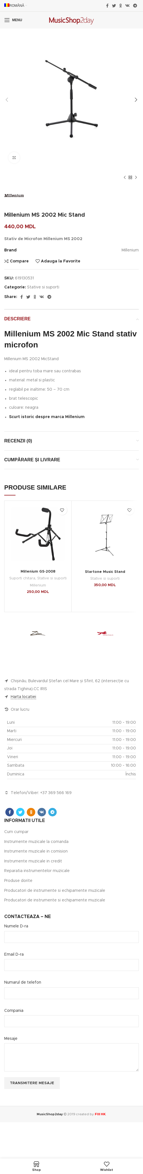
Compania (13, 1011)
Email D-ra (14, 954)
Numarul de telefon (22, 982)
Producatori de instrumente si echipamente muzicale (54, 891)
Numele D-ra (16, 926)
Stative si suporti (43, 287)
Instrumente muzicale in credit (33, 861)
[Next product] (136, 178)
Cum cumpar (16, 832)
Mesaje (10, 1039)
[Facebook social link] (107, 5)
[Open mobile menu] (13, 20)
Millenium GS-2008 (38, 571)
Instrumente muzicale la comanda (36, 842)
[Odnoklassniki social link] (121, 5)
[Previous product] (124, 178)
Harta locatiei (23, 697)
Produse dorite (18, 881)
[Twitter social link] (114, 5)
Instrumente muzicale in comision (36, 851)
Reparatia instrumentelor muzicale (37, 871)
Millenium (38, 585)
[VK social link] (127, 5)
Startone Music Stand (105, 572)
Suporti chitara (22, 578)
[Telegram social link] (135, 5)
